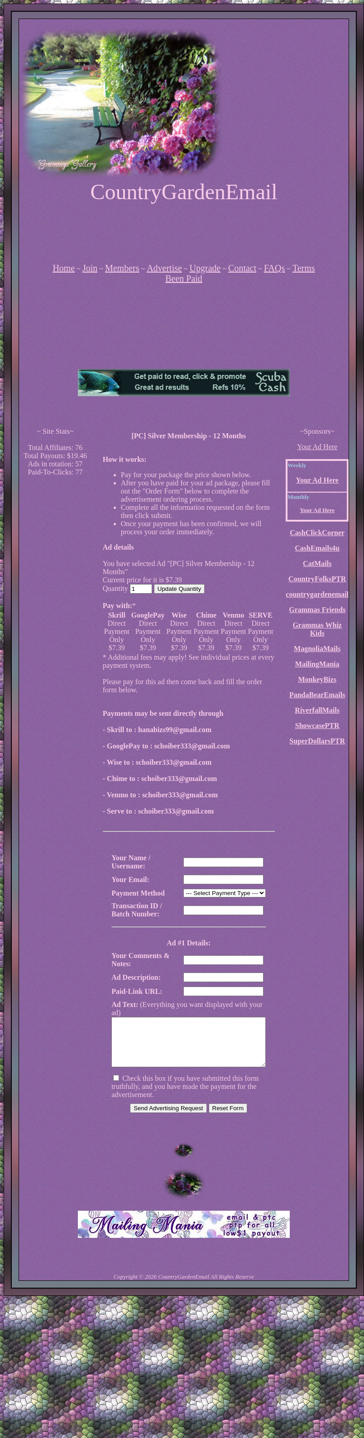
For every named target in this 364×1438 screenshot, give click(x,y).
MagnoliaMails (317, 648)
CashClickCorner (317, 533)
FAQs (274, 268)
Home (64, 268)
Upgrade (205, 268)
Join (89, 268)
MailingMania (317, 664)
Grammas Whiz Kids (317, 629)
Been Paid (183, 278)
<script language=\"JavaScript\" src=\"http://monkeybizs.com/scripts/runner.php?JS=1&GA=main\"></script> (184, 342)
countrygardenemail (317, 594)
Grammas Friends (317, 610)
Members (122, 268)
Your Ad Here (317, 447)
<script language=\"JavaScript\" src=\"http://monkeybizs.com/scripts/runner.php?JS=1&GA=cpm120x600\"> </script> (55, 619)
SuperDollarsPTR (317, 741)
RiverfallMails (317, 710)
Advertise (164, 268)
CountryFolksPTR (317, 579)
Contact (242, 268)
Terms (303, 268)
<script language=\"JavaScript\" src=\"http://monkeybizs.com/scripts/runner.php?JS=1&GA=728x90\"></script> (184, 232)
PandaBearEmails (317, 695)
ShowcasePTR (317, 725)
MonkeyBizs (317, 679)
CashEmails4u (317, 548)
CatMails (317, 563)
